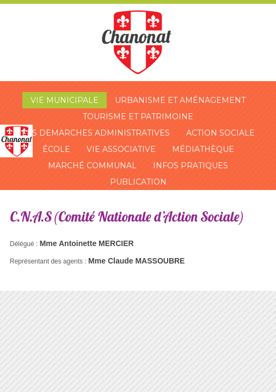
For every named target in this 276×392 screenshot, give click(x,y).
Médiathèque (203, 149)
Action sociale (220, 133)
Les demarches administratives (96, 133)
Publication (138, 182)
